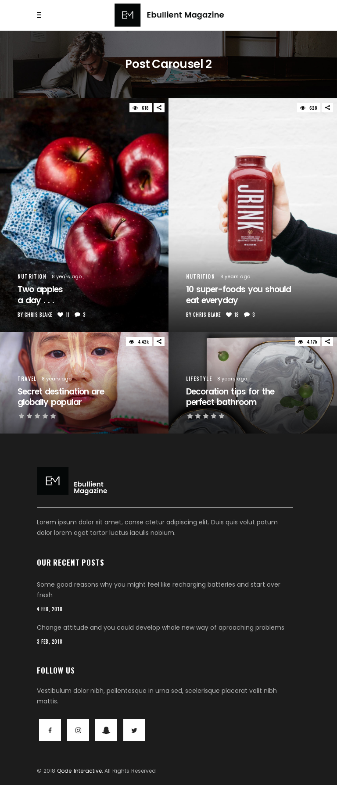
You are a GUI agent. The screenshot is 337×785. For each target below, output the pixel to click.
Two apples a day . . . (40, 294)
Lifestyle (199, 378)
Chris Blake (39, 314)
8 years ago (67, 276)
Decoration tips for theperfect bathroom (230, 397)
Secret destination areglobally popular (61, 397)
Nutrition (32, 276)
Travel (27, 378)
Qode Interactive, (79, 770)
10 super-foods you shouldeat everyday (238, 294)
